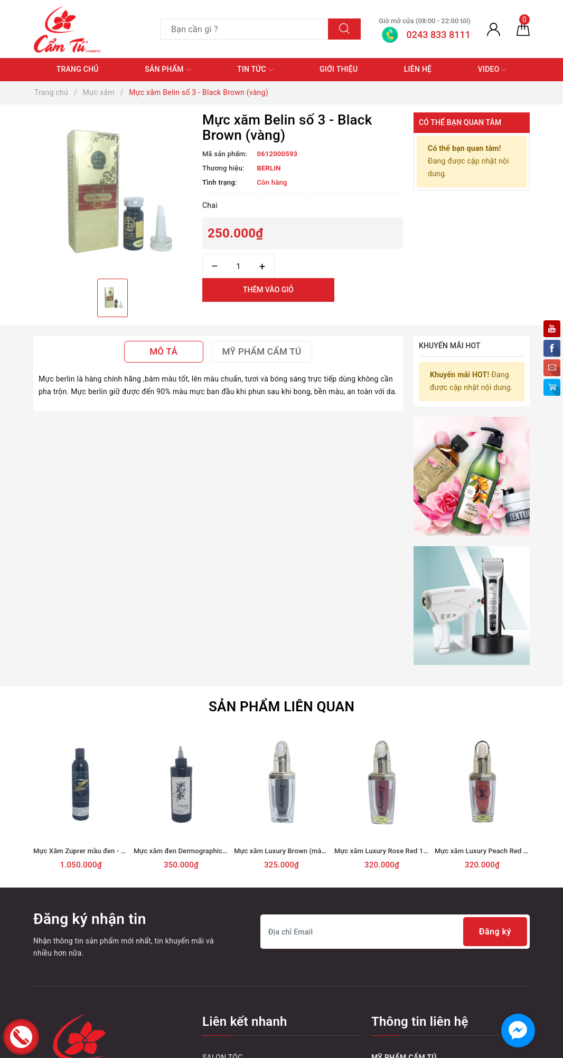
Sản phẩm (168, 69)
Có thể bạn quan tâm (460, 122)
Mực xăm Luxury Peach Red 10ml (487, 851)
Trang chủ (78, 69)
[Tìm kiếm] (344, 29)
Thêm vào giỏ (268, 289)
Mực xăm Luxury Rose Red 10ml (384, 851)
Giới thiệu (339, 69)
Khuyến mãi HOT (450, 345)
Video (492, 69)
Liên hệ (417, 69)
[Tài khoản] (493, 29)
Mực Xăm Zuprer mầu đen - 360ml (86, 851)
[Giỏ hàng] (523, 29)
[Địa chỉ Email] (395, 931)
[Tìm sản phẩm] (244, 29)
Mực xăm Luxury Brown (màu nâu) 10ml (296, 851)
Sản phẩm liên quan (281, 706)
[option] (112, 191)
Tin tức (255, 69)
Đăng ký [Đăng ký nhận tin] (495, 932)
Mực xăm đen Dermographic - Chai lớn (194, 851)
